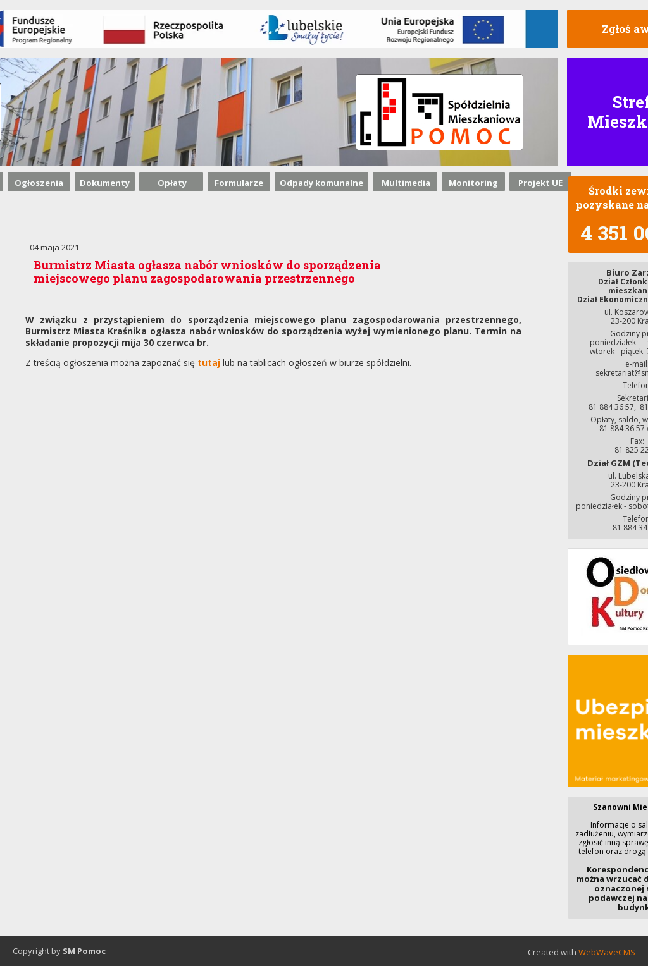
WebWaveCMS (606, 952)
